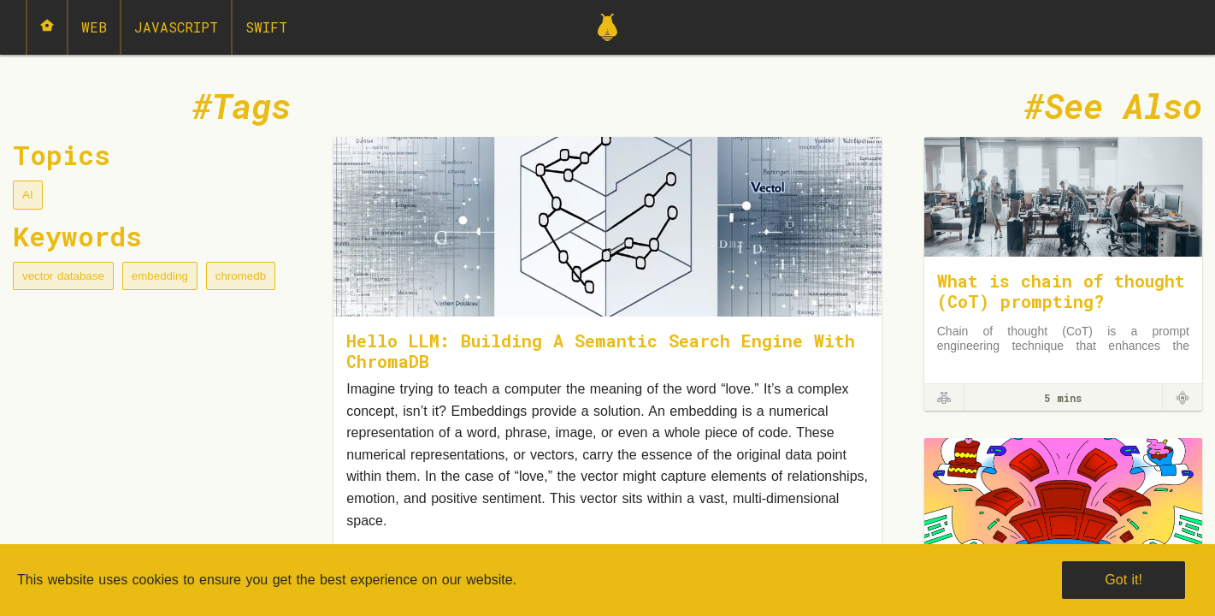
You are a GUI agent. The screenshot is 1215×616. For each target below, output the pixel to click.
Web (94, 27)
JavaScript (176, 27)
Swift (266, 27)
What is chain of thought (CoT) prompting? (1061, 291)
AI (27, 194)
